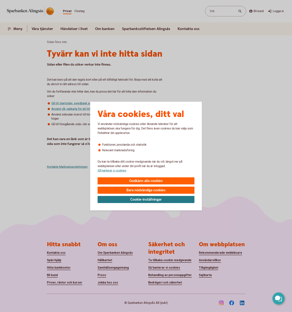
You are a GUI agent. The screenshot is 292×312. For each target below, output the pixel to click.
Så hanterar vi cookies (112, 170)
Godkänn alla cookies (146, 181)
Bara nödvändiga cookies (146, 190)
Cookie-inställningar (146, 199)
